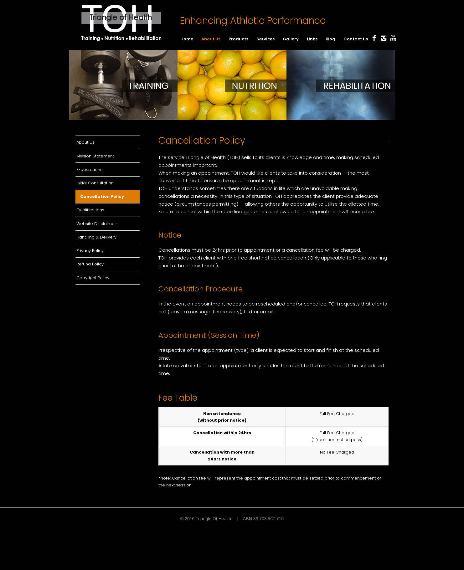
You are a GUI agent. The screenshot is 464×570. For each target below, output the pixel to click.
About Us (85, 142)
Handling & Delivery (96, 237)
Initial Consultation (95, 183)
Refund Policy (90, 264)
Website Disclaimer (96, 224)
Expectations (89, 169)
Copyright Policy (92, 278)
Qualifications (90, 210)
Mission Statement (95, 156)
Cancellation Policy (102, 196)
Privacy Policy (90, 251)
